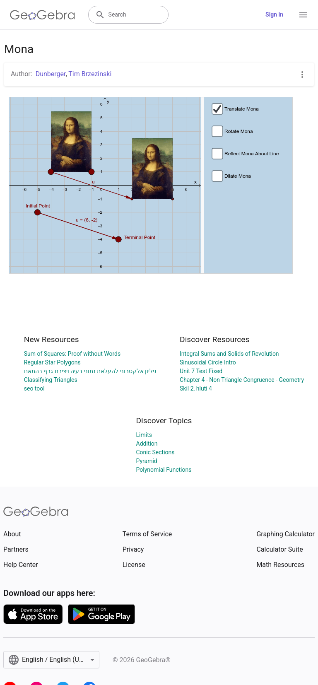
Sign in (274, 14)
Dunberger (51, 74)
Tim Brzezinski (89, 74)
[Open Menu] (303, 15)
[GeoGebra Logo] (42, 15)
